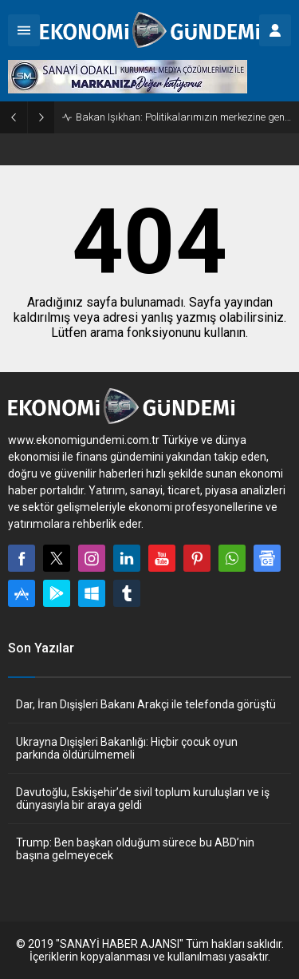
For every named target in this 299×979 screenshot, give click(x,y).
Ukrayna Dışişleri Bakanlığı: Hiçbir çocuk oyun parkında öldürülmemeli (127, 748)
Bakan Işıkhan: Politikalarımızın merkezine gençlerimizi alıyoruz (183, 117)
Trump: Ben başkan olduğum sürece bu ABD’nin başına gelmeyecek (135, 849)
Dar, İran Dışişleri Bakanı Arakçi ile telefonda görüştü (146, 704)
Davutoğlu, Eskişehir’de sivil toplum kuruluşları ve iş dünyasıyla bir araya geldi (142, 798)
